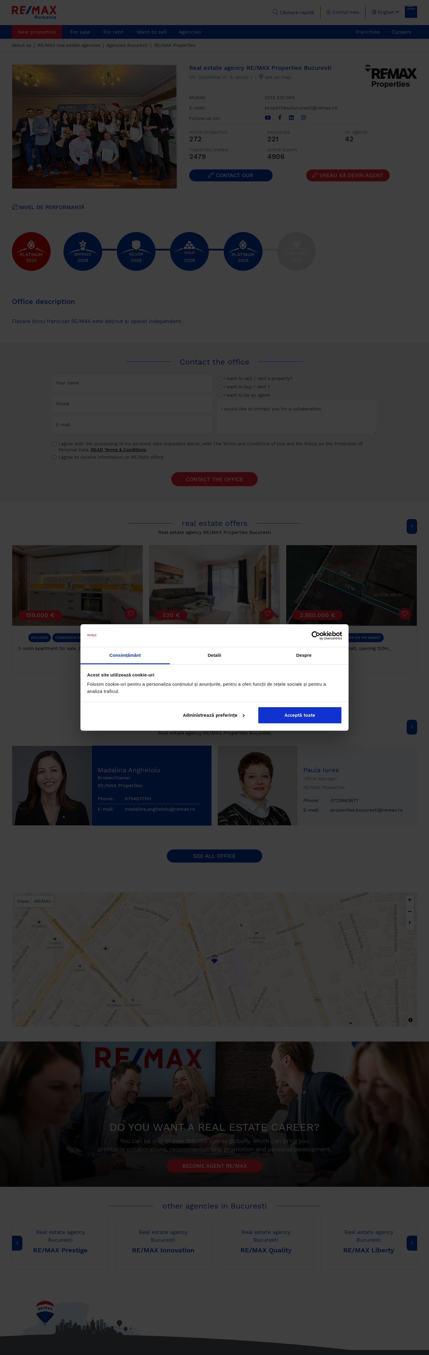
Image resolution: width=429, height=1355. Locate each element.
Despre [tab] (303, 655)
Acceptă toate (300, 715)
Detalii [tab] (214, 655)
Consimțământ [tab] (125, 655)
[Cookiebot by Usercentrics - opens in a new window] (316, 635)
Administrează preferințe (214, 715)
